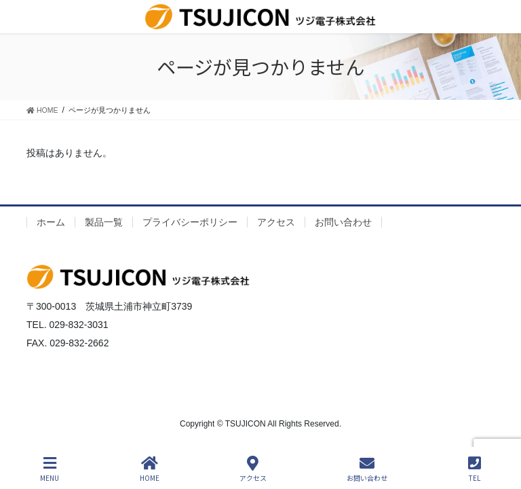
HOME (149, 469)
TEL (474, 469)
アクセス (276, 222)
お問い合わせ (343, 222)
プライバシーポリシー (189, 222)
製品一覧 (104, 222)
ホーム (51, 222)
